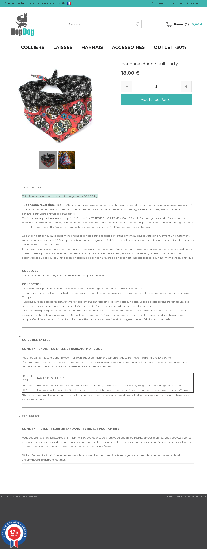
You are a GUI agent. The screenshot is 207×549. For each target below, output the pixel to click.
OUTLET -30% (170, 47)
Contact (193, 3)
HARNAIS (92, 47)
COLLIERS (32, 47)
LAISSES (62, 47)
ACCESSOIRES (128, 47)
